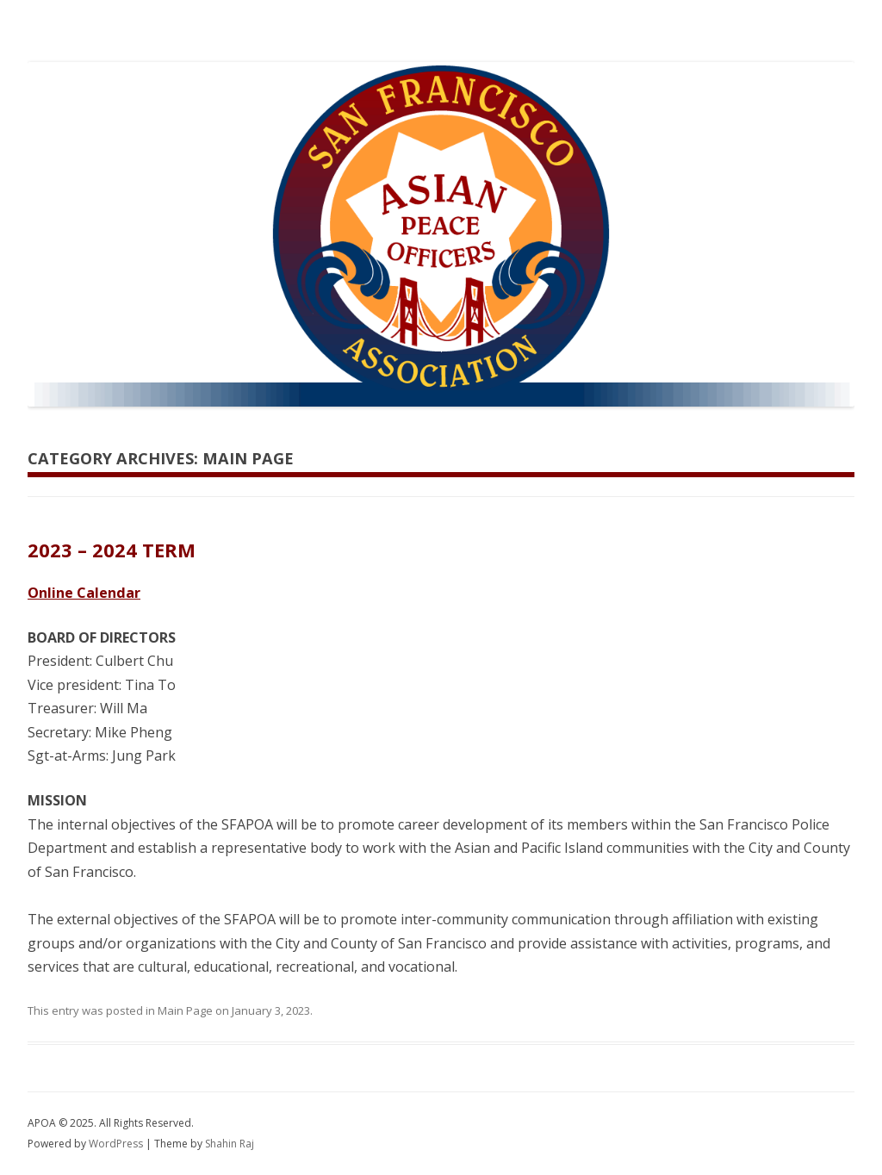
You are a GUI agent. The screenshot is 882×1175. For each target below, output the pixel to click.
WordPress (117, 1143)
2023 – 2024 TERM (112, 550)
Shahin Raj (229, 1143)
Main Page (185, 1010)
